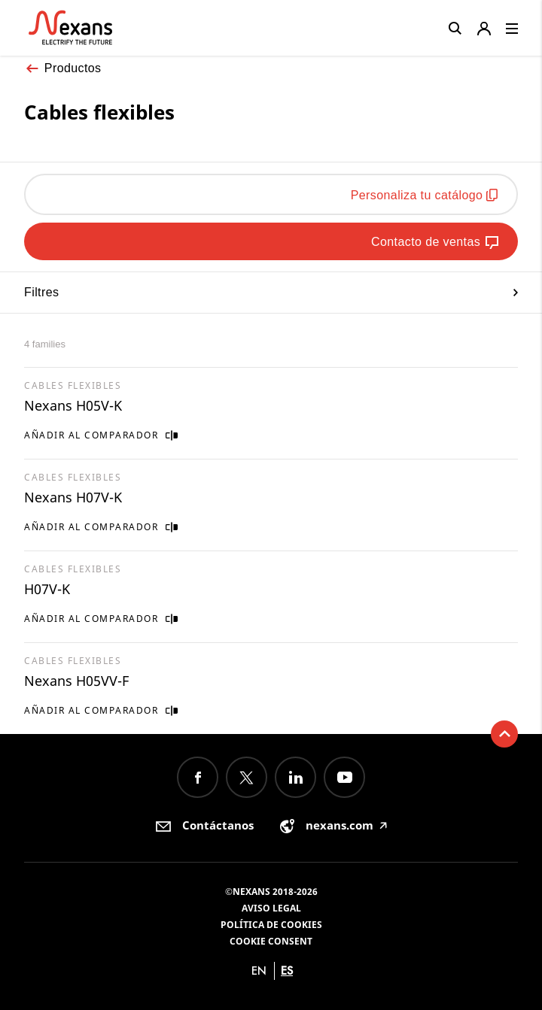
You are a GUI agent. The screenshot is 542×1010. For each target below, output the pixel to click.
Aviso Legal (271, 908)
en (258, 970)
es (287, 970)
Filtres (271, 292)
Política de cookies (271, 924)
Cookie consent (271, 941)
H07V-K (47, 589)
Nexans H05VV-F (76, 681)
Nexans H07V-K (73, 497)
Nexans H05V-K (73, 405)
